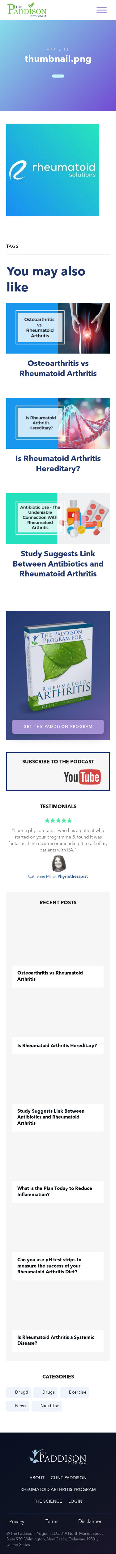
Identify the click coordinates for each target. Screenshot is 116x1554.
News (21, 1405)
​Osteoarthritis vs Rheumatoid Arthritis (58, 347)
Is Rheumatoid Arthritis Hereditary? (58, 442)
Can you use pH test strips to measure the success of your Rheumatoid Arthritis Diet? (49, 1266)
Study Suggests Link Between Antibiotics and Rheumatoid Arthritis (58, 542)
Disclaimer (89, 1521)
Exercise (78, 1392)
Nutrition (50, 1405)
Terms (51, 1521)
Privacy (16, 1522)
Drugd (21, 1392)
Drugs (48, 1392)
